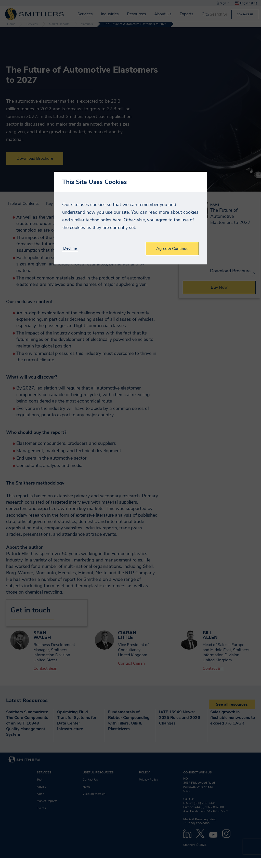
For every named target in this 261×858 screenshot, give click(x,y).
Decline (70, 248)
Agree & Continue (172, 248)
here (117, 220)
